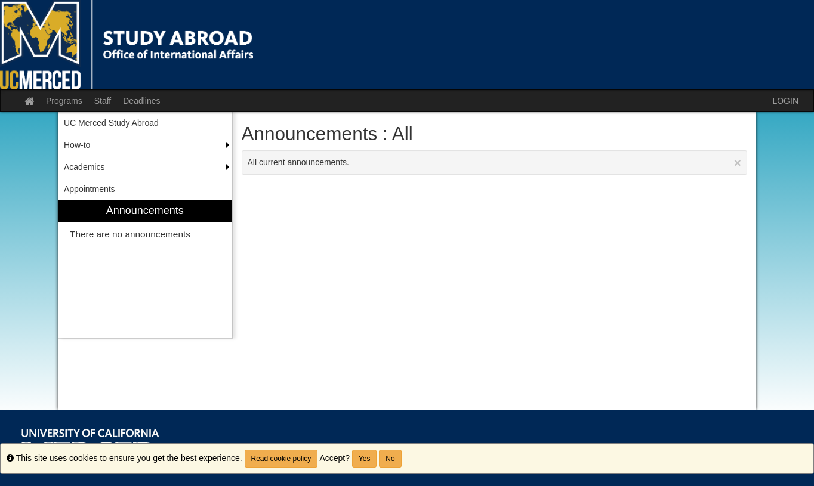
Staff (103, 101)
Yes (365, 458)
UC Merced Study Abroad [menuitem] (111, 123)
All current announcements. (495, 162)
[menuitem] (145, 269)
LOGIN (785, 101)
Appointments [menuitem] (89, 189)
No (390, 458)
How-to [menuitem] (77, 145)
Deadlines (141, 101)
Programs (64, 101)
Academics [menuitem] (84, 167)
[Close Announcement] (737, 162)
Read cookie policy (281, 458)
